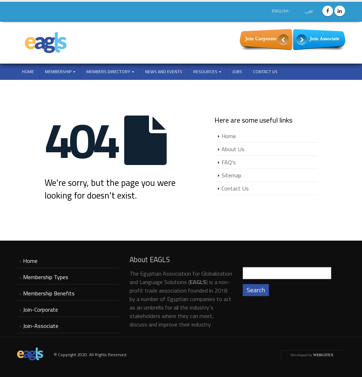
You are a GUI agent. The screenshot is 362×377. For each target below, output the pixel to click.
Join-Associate (40, 325)
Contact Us (265, 71)
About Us (233, 149)
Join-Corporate (40, 309)
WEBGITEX (323, 355)
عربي (309, 11)
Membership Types (45, 277)
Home (28, 71)
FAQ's (229, 162)
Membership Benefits (49, 293)
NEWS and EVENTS (163, 71)
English (280, 11)
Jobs (237, 71)
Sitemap (231, 175)
